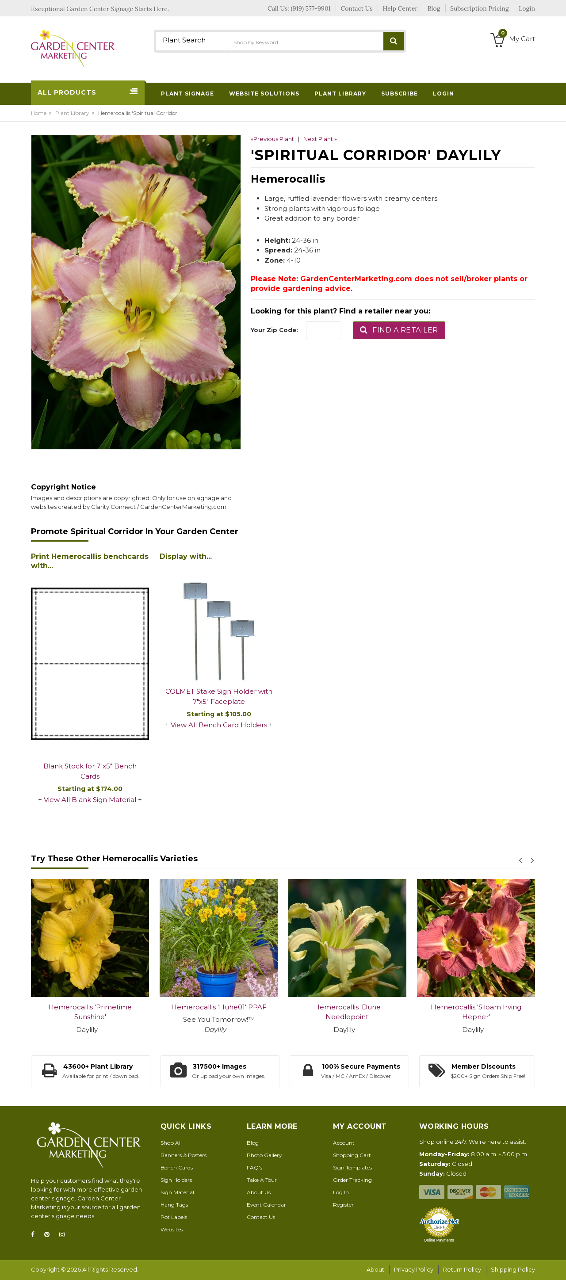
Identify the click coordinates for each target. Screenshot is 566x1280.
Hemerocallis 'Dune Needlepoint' (347, 1012)
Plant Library (72, 113)
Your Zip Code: (274, 329)
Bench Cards (177, 1167)
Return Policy (462, 1269)
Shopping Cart (352, 1155)
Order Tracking (352, 1180)
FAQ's (254, 1167)
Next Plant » (320, 138)
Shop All (171, 1142)
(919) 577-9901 (311, 8)
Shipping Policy (513, 1269)
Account (344, 1142)
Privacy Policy (413, 1269)
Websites (172, 1229)
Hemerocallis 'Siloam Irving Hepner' (476, 1012)
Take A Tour (262, 1180)
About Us (259, 1192)
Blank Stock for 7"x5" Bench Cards (90, 771)
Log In (341, 1192)
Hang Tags (174, 1204)
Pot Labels (174, 1217)
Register (343, 1204)
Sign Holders (176, 1180)
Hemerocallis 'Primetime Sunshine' (90, 1012)
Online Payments (439, 1240)
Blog (253, 1142)
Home (38, 113)
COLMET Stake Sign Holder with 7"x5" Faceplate (218, 696)
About (375, 1269)
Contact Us (261, 1217)
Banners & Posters (184, 1155)
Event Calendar (266, 1204)
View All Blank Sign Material (90, 799)
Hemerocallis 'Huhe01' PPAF (219, 1007)
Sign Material (177, 1192)
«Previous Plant (272, 138)
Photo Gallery (264, 1155)
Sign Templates (352, 1167)
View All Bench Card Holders (219, 725)
